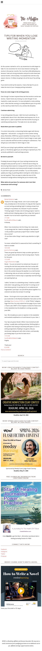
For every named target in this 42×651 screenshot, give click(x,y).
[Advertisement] (21, 624)
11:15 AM (7, 336)
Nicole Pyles (6, 190)
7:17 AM (6, 218)
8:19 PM (6, 347)
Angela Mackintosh (10, 262)
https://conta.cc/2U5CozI (17, 301)
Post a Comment (6, 350)
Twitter (3, 554)
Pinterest (3, 556)
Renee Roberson (9, 199)
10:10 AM (7, 248)
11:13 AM (7, 259)
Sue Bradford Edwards (11, 220)
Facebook (4, 549)
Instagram (4, 551)
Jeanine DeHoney (9, 250)
